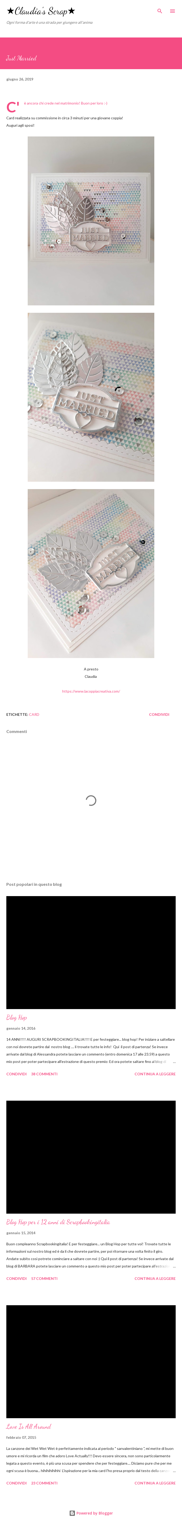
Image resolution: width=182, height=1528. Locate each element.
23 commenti (44, 1483)
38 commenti (44, 1074)
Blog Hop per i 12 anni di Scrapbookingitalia (58, 1222)
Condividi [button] (159, 714)
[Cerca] (160, 9)
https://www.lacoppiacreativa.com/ (91, 691)
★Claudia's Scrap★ (41, 11)
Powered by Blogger (91, 1513)
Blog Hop (16, 1017)
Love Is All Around (28, 1426)
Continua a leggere (155, 1074)
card (34, 714)
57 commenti (44, 1278)
